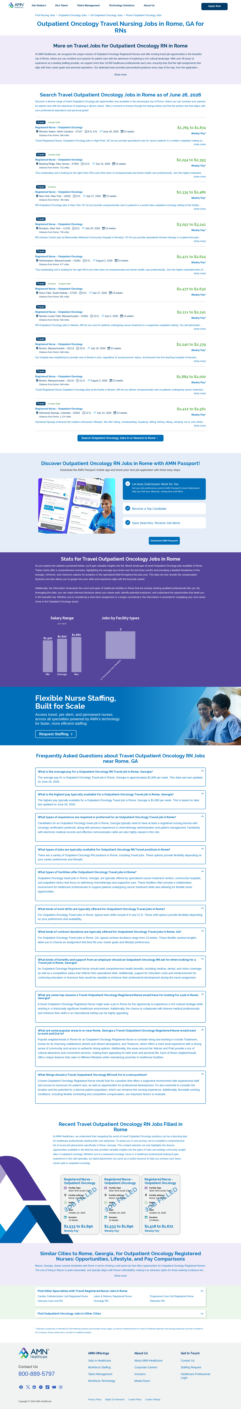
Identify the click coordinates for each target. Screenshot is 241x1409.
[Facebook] (21, 1387)
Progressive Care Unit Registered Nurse (172, 1296)
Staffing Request (191, 1367)
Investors (140, 1373)
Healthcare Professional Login (195, 1375)
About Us (149, 5)
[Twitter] (27, 1387)
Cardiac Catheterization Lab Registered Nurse (63, 1296)
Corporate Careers (145, 1367)
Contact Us (187, 1360)
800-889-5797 (36, 1373)
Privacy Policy (94, 1399)
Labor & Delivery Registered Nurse (113, 1296)
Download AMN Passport (164, 540)
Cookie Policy (135, 1399)
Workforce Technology (101, 1380)
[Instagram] (60, 1387)
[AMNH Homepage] (16, 5)
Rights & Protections (115, 1399)
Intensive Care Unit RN (50, 1300)
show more (200, 144)
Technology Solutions (121, 5)
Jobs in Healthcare (99, 1360)
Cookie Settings (152, 1399)
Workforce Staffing (99, 1367)
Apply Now (213, 6)
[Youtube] (54, 1387)
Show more (120, 74)
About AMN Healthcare (148, 1360)
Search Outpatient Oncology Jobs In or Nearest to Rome (120, 438)
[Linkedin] (34, 1387)
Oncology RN (101, 1300)
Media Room (142, 1380)
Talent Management (88, 5)
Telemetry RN (157, 1300)
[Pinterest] (40, 1387)
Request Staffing (54, 734)
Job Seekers (39, 5)
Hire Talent (61, 5)
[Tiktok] (47, 1387)
